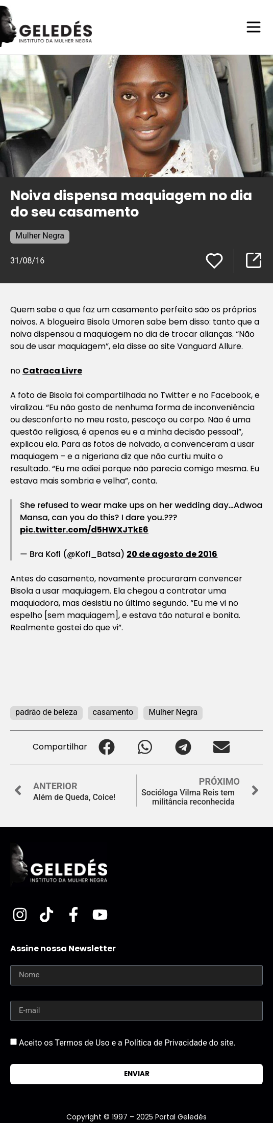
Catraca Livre (52, 371)
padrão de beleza (46, 712)
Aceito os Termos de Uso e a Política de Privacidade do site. (127, 1042)
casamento (113, 712)
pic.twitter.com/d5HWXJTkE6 (84, 530)
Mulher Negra (39, 235)
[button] (106, 747)
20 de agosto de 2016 (172, 554)
